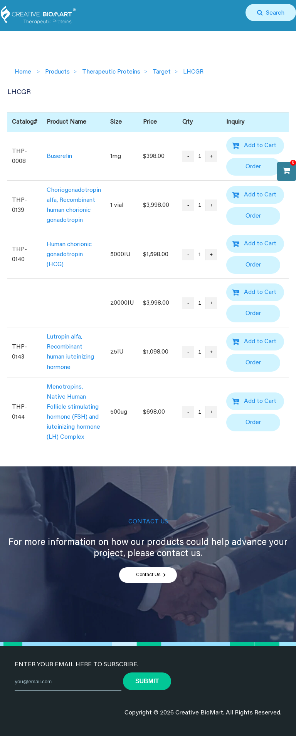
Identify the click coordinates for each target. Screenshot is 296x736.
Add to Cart (260, 146)
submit (147, 681)
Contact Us (148, 575)
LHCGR (193, 72)
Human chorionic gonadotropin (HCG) (69, 254)
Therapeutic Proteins (111, 72)
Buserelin (59, 156)
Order (253, 167)
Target (162, 72)
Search (273, 13)
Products (57, 72)
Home (23, 72)
